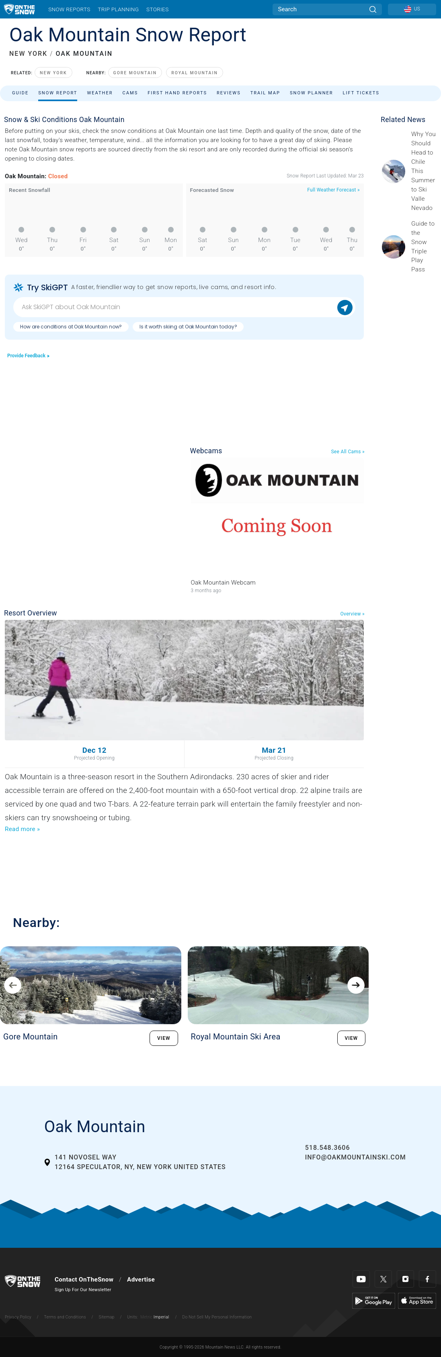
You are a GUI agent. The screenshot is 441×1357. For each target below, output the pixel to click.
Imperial (161, 1317)
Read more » (22, 829)
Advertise (141, 1279)
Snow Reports (69, 9)
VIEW (163, 1038)
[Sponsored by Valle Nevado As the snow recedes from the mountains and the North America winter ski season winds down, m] (423, 171)
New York (53, 72)
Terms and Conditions (65, 1317)
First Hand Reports (177, 93)
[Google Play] (373, 1300)
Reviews (229, 93)
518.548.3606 (327, 1147)
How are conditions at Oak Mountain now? (71, 326)
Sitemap (107, 1317)
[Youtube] (361, 1279)
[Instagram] (405, 1279)
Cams (130, 93)
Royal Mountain (194, 72)
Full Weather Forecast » (333, 190)
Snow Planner (311, 93)
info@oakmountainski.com (355, 1157)
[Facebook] (427, 1279)
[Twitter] (383, 1279)
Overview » (352, 614)
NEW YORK (28, 53)
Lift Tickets (361, 93)
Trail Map (265, 93)
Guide (20, 93)
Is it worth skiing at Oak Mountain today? (188, 326)
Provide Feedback (28, 356)
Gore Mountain (135, 72)
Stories (157, 9)
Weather (100, 93)
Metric (146, 1317)
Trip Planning (118, 9)
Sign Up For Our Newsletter (83, 1289)
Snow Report (57, 93)
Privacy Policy (18, 1317)
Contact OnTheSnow (84, 1279)
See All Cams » (348, 451)
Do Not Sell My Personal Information (217, 1317)
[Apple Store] (417, 1300)
